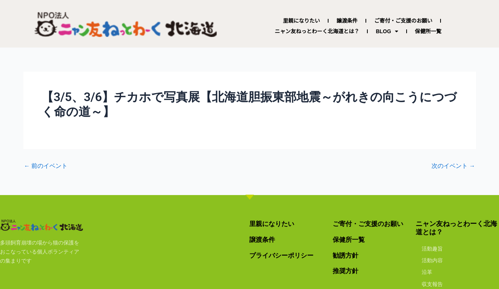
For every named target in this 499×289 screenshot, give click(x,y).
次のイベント (453, 166)
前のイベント (46, 166)
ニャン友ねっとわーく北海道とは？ (317, 31)
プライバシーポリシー (283, 255)
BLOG (387, 31)
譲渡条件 (347, 21)
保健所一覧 (428, 31)
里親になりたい (301, 21)
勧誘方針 (346, 255)
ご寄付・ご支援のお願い (403, 21)
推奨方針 (346, 271)
